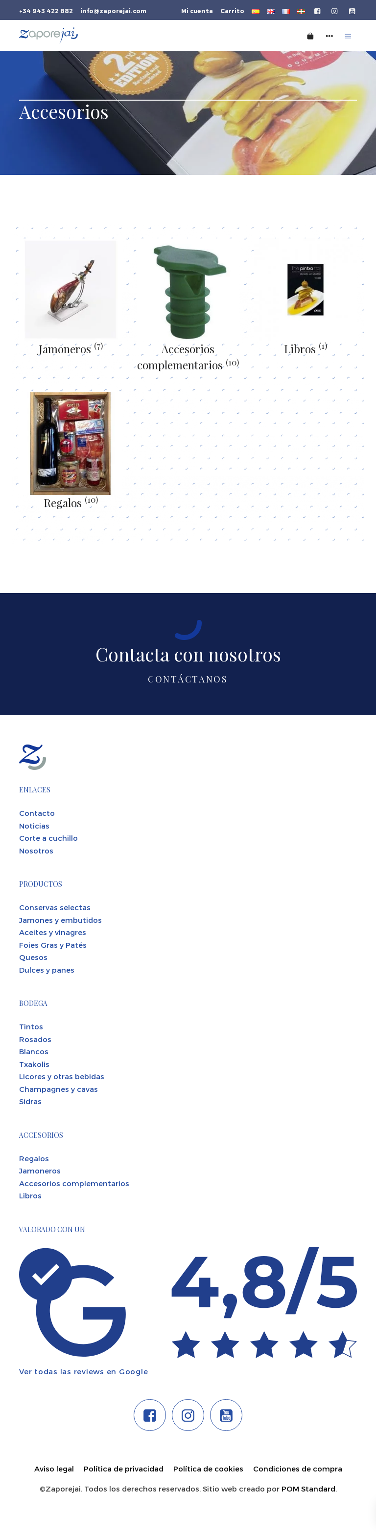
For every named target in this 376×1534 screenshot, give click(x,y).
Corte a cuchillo (48, 837)
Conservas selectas (55, 907)
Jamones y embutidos (60, 920)
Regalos (71, 502)
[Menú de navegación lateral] (329, 35)
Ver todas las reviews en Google (83, 1371)
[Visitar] (318, 10)
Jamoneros (71, 348)
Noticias (34, 825)
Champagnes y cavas (58, 1089)
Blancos (33, 1051)
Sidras (30, 1101)
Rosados (35, 1039)
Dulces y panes (46, 969)
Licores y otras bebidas (61, 1076)
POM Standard (308, 1488)
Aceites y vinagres (52, 932)
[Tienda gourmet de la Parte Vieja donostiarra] (106, 35)
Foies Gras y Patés (53, 944)
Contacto (37, 813)
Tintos (31, 1026)
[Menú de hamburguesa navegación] (348, 35)
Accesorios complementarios (74, 1183)
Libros (305, 348)
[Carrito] (310, 35)
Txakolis (34, 1064)
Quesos (33, 957)
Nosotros (36, 850)
